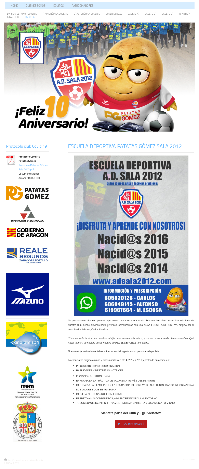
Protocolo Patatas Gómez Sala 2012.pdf (33, 167)
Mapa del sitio (36, 460)
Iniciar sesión (189, 459)
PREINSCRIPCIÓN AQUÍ (131, 424)
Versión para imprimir (16, 460)
